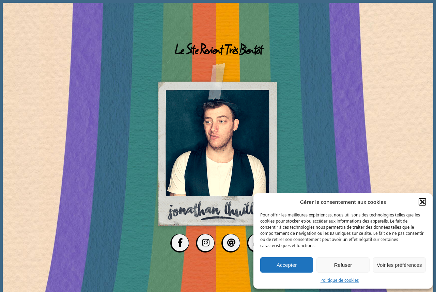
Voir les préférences (399, 265)
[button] (422, 201)
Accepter (287, 265)
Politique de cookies (340, 280)
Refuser (343, 265)
